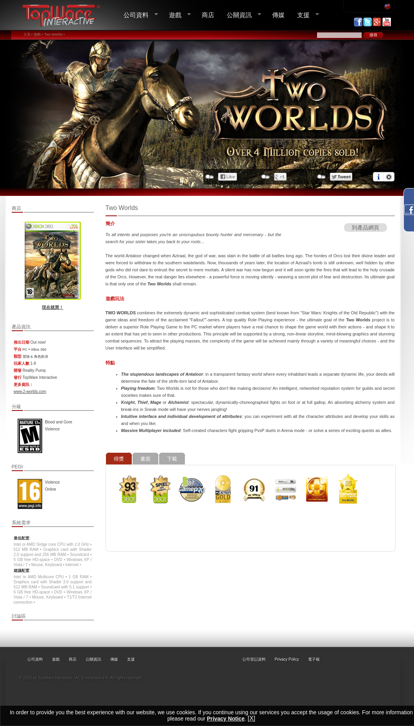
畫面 (145, 459)
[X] (251, 718)
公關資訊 (240, 15)
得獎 (119, 459)
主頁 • (28, 34)
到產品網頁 (365, 227)
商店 (208, 14)
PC (25, 349)
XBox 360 (38, 349)
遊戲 (177, 15)
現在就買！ (52, 307)
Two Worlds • (54, 34)
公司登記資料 (254, 659)
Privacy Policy (287, 659)
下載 (172, 459)
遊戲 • (38, 34)
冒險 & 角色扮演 (35, 357)
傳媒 (278, 14)
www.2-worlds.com (30, 391)
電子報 (314, 659)
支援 (305, 15)
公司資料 (137, 15)
